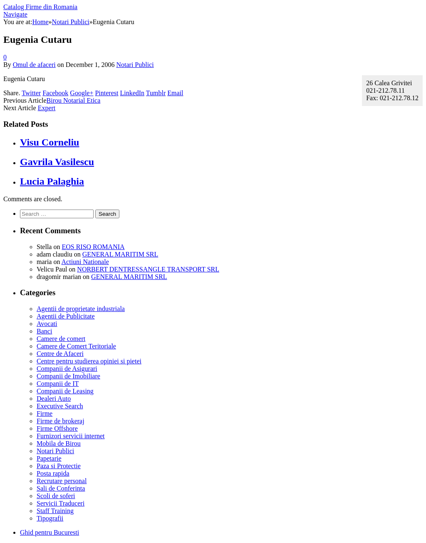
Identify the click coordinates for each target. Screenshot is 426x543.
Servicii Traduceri (60, 503)
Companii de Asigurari (67, 368)
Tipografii (50, 518)
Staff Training (55, 510)
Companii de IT (58, 383)
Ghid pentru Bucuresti (49, 532)
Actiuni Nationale (85, 261)
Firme (44, 413)
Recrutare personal (62, 480)
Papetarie (49, 458)
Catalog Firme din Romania (40, 6)
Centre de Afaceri (60, 353)
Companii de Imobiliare (68, 376)
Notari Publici (135, 64)
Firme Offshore (57, 428)
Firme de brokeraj (60, 421)
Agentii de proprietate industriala (81, 308)
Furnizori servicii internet (71, 435)
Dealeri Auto (54, 398)
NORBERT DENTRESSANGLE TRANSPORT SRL (148, 269)
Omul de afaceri (34, 64)
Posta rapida (53, 473)
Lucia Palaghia (52, 181)
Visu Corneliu (49, 142)
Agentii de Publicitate (66, 316)
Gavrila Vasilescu (57, 161)
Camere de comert (61, 338)
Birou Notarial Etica (74, 100)
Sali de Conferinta (61, 488)
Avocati (47, 323)
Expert (47, 107)
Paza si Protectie (59, 465)
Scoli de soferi (56, 495)
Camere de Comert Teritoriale (76, 346)
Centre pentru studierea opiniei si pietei (89, 361)
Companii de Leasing (65, 391)
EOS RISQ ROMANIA (93, 246)
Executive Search (60, 406)
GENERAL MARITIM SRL (120, 254)
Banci (44, 331)
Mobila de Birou (59, 443)
